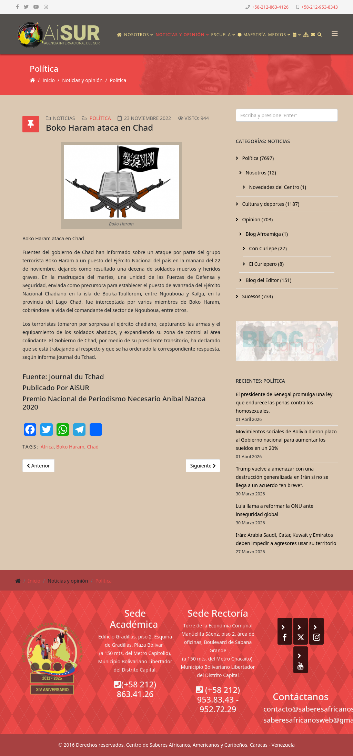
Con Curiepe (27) (267, 248)
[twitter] (26, 6)
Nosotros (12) (260, 172)
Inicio (48, 80)
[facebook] (17, 6)
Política (118, 80)
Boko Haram (70, 446)
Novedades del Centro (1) (277, 187)
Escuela (221, 35)
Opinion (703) (257, 219)
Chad (93, 446)
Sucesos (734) (257, 296)
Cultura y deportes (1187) (270, 204)
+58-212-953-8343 (319, 7)
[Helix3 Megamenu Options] (333, 31)
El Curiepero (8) (266, 264)
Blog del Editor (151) (267, 280)
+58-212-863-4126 (270, 7)
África (47, 446)
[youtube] (36, 6)
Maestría (252, 35)
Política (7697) (257, 158)
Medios (277, 35)
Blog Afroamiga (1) (266, 234)
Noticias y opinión (179, 35)
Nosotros (136, 35)
